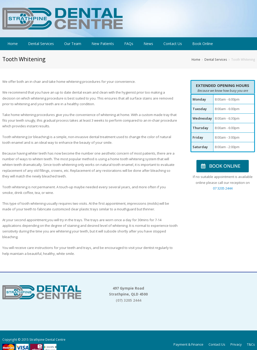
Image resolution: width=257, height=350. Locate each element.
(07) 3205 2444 (128, 300)
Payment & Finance (188, 344)
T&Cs (251, 344)
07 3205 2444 (223, 188)
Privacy (236, 344)
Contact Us (217, 344)
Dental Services (215, 59)
